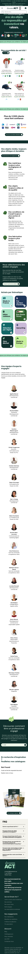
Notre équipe (8, 907)
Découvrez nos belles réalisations (13, 134)
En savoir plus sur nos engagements (9, 155)
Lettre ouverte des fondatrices (13, 899)
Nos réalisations (9, 916)
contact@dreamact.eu (10, 871)
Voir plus (5, 52)
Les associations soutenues (12, 909)
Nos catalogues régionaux (13, 813)
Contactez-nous (9, 941)
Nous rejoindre (8, 936)
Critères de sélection (10, 921)
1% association (8, 924)
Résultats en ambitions (10, 919)
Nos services (8, 902)
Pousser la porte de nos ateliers (10, 283)
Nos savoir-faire (9, 904)
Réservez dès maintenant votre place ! (14, 5)
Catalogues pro (8, 934)
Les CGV (6, 939)
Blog (5, 931)
